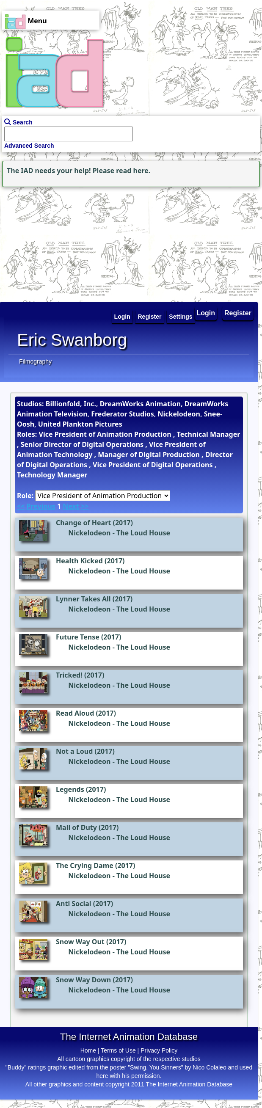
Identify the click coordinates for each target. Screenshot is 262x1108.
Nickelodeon (89, 532)
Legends (70, 789)
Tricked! (69, 675)
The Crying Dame (84, 865)
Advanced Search (29, 145)
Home (88, 1050)
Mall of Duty (76, 827)
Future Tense (77, 637)
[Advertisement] (53, 242)
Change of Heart (83, 522)
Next (71, 506)
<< (21, 506)
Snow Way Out (80, 941)
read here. (133, 170)
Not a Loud (74, 751)
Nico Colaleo (209, 1067)
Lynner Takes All (83, 599)
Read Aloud (75, 713)
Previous (40, 506)
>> (84, 506)
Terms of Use (118, 1050)
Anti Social (73, 903)
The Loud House (143, 532)
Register (237, 313)
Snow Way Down (83, 979)
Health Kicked (79, 560)
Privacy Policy (159, 1050)
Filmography (35, 361)
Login (206, 313)
